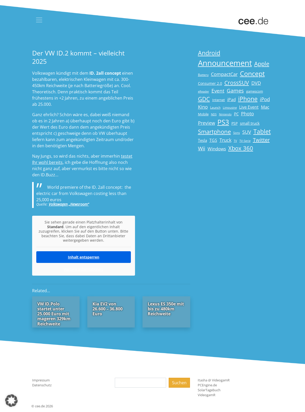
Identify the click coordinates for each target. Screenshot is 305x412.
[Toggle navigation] (39, 20)
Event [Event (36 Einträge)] (217, 90)
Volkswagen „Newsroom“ (69, 204)
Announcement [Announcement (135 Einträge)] (225, 63)
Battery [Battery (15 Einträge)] (203, 75)
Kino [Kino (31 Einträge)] (203, 107)
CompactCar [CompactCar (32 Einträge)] (224, 74)
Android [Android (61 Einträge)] (209, 53)
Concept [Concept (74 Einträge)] (252, 73)
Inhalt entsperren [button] (83, 256)
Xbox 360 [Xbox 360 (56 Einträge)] (240, 148)
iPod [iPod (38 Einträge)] (265, 99)
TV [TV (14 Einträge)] (235, 141)
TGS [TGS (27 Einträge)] (213, 140)
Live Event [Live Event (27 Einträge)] (249, 107)
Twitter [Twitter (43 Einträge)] (261, 139)
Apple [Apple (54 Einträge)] (261, 63)
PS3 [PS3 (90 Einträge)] (223, 122)
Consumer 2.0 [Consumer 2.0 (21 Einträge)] (210, 83)
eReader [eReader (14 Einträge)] (203, 91)
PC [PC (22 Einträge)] (236, 113)
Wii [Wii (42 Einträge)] (201, 148)
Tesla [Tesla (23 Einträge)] (202, 140)
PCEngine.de (207, 385)
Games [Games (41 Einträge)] (235, 90)
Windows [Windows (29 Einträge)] (217, 149)
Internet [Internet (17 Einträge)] (218, 99)
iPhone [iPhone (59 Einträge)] (248, 99)
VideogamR (206, 395)
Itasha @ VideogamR (214, 380)
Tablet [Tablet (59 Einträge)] (262, 132)
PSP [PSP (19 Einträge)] (234, 123)
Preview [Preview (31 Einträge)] (206, 123)
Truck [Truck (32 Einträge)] (225, 140)
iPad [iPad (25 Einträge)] (231, 99)
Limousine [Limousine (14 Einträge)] (230, 107)
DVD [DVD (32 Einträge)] (256, 83)
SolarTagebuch (209, 390)
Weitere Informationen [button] (83, 269)
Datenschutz (42, 385)
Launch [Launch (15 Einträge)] (215, 107)
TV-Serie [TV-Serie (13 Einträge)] (245, 141)
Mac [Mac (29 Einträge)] (265, 107)
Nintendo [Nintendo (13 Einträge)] (225, 114)
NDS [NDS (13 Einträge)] (214, 114)
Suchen (179, 383)
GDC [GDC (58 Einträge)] (204, 99)
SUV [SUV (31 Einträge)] (246, 132)
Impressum (41, 380)
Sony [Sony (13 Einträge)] (236, 133)
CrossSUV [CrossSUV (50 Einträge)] (236, 82)
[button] (11, 400)
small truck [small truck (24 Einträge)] (250, 123)
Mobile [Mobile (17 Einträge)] (203, 114)
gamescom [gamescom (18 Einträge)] (254, 91)
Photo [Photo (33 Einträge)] (247, 113)
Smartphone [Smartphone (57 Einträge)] (214, 132)
